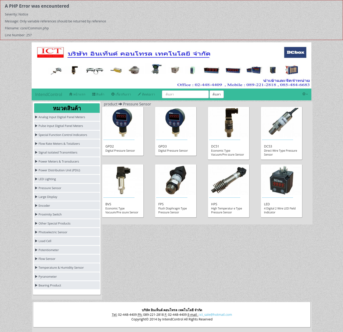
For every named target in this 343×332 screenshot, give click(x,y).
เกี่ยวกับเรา (121, 94)
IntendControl (48, 94)
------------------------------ (123, 131)
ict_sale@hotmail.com (215, 314)
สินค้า (98, 94)
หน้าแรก (77, 94)
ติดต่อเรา (146, 94)
